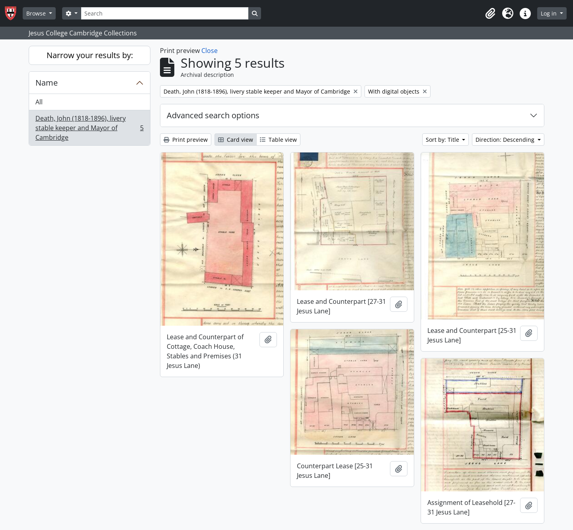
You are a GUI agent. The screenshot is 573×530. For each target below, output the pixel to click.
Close (209, 50)
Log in (549, 13)
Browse (36, 13)
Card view (235, 139)
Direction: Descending (506, 139)
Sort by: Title (443, 139)
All (39, 102)
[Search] (165, 13)
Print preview (186, 139)
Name (46, 82)
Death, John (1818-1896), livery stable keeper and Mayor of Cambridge (89, 128)
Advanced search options (213, 115)
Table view (278, 139)
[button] (490, 13)
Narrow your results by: (90, 55)
